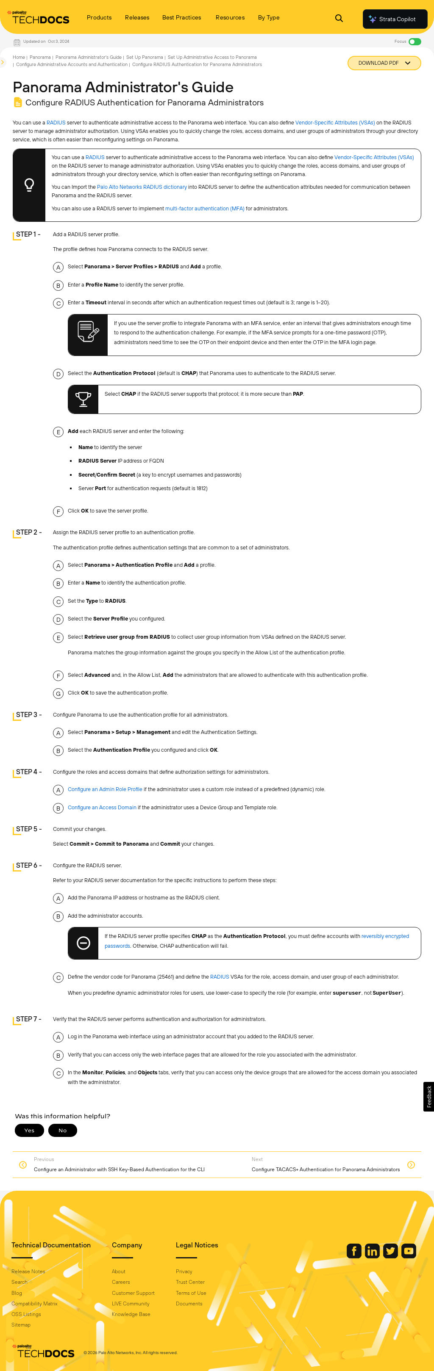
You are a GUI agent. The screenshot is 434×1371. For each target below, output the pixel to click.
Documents (189, 1304)
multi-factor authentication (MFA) (205, 208)
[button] (428, 1097)
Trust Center (190, 1282)
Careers (121, 1282)
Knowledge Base (131, 1314)
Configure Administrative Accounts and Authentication (72, 64)
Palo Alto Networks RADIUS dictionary (142, 187)
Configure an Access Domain (102, 807)
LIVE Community (131, 1304)
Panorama (40, 57)
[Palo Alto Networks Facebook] (355, 1256)
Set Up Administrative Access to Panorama (212, 57)
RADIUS (56, 122)
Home (19, 57)
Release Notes (28, 1271)
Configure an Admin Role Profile (105, 789)
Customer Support (133, 1293)
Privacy (184, 1271)
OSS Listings (26, 1314)
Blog (16, 1293)
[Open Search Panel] (339, 19)
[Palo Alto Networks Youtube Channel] (408, 1256)
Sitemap (21, 1325)
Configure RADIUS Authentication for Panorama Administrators (197, 64)
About (118, 1271)
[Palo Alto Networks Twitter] (391, 1256)
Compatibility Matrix (34, 1304)
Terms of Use (191, 1293)
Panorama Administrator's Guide (89, 57)
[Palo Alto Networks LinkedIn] (373, 1256)
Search (19, 1282)
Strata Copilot (391, 19)
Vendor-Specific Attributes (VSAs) (335, 122)
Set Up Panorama (144, 57)
